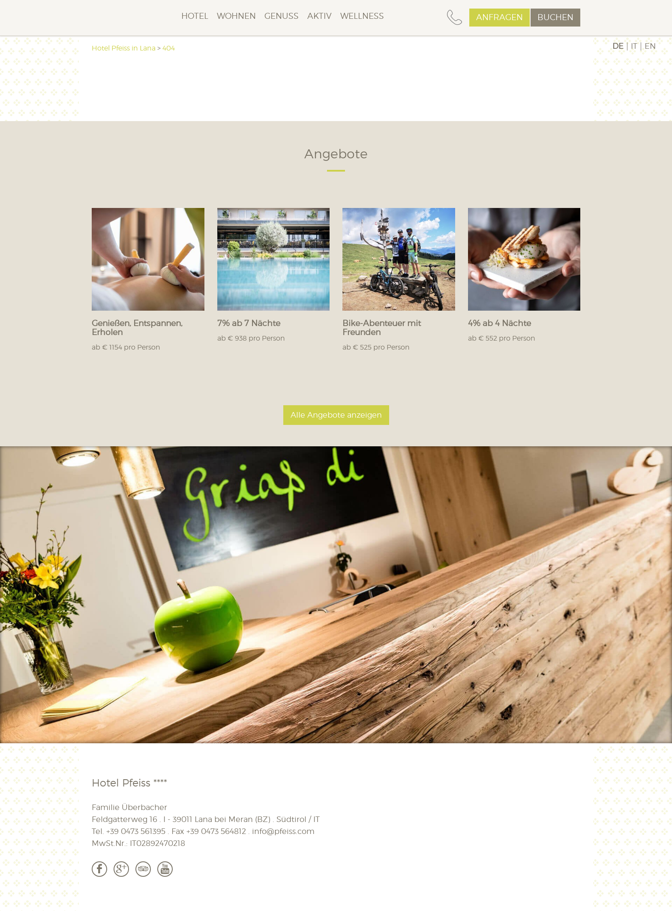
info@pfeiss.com (283, 831)
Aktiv (319, 16)
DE (618, 46)
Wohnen (236, 16)
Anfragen (499, 17)
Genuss (281, 16)
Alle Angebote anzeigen (336, 414)
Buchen (555, 17)
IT (634, 46)
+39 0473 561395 (135, 831)
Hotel (194, 16)
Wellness (362, 16)
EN (650, 46)
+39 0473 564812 (216, 831)
